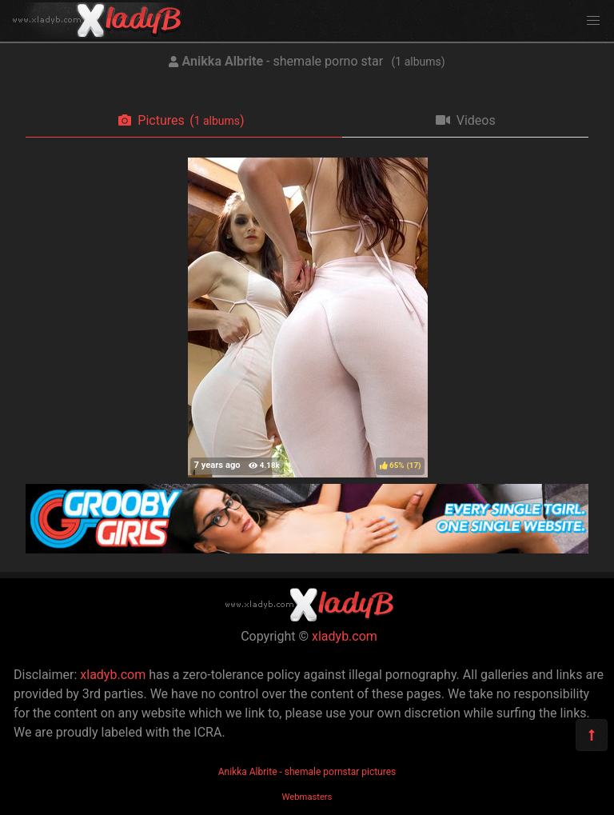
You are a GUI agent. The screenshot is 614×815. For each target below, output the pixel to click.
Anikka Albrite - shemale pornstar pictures (307, 771)
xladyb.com (344, 636)
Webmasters (307, 797)
